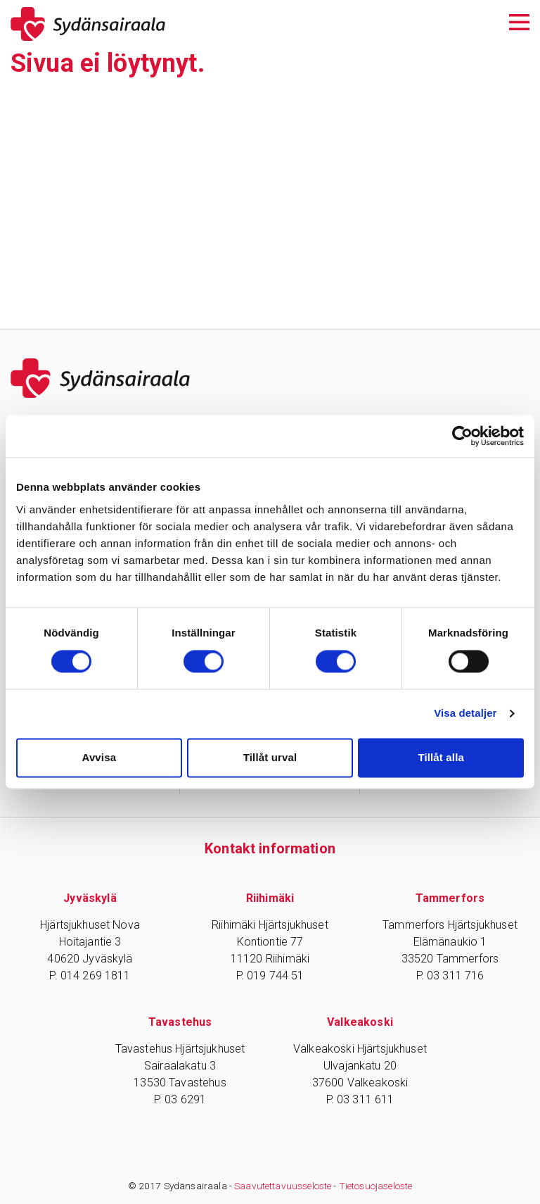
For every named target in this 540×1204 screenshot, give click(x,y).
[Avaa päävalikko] (519, 20)
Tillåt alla (441, 757)
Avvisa (99, 757)
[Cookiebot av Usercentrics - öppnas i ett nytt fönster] (462, 435)
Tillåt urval (270, 757)
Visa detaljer (465, 714)
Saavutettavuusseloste (282, 1185)
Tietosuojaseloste (376, 1185)
